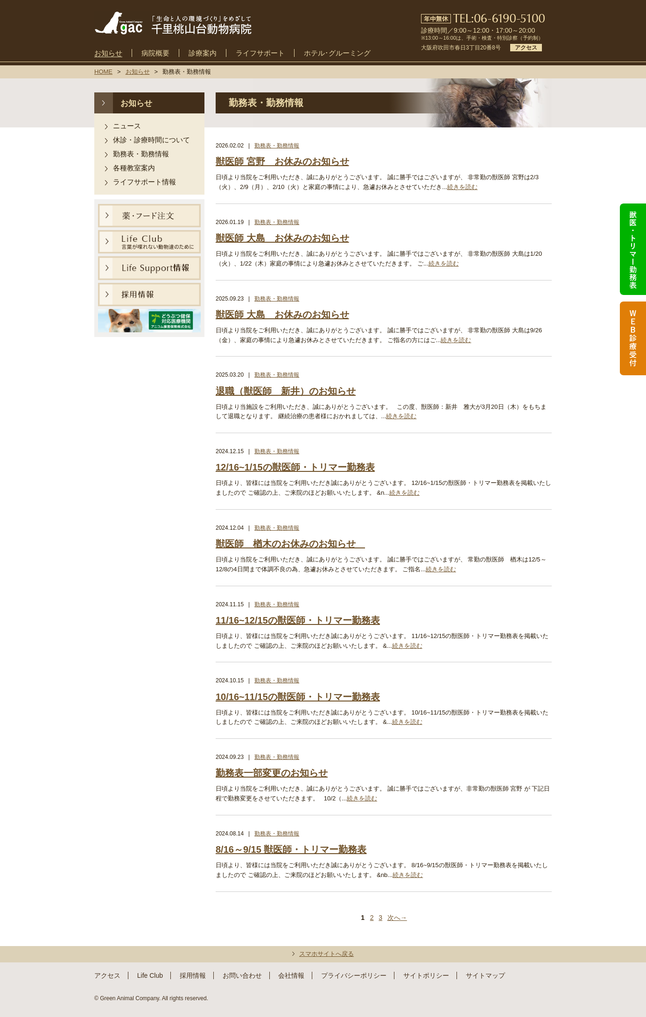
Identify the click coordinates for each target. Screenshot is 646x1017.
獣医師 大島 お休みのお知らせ (282, 238)
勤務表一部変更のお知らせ (272, 773)
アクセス (526, 47)
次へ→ (397, 917)
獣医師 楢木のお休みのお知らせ (290, 544)
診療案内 (203, 53)
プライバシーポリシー (353, 975)
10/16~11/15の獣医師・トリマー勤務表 (298, 697)
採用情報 (193, 975)
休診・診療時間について (151, 140)
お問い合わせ (242, 975)
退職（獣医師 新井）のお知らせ (286, 391)
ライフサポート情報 (144, 182)
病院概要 (155, 53)
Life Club (150, 975)
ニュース (127, 126)
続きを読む (462, 186)
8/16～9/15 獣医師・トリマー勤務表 (291, 849)
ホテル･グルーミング (337, 53)
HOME (103, 72)
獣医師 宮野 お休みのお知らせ (282, 161)
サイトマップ (485, 975)
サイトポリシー (426, 975)
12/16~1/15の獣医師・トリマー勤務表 (295, 467)
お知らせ (108, 53)
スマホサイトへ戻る (326, 953)
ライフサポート (260, 53)
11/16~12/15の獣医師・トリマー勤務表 (298, 620)
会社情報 (291, 975)
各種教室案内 (134, 168)
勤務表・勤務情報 (141, 154)
